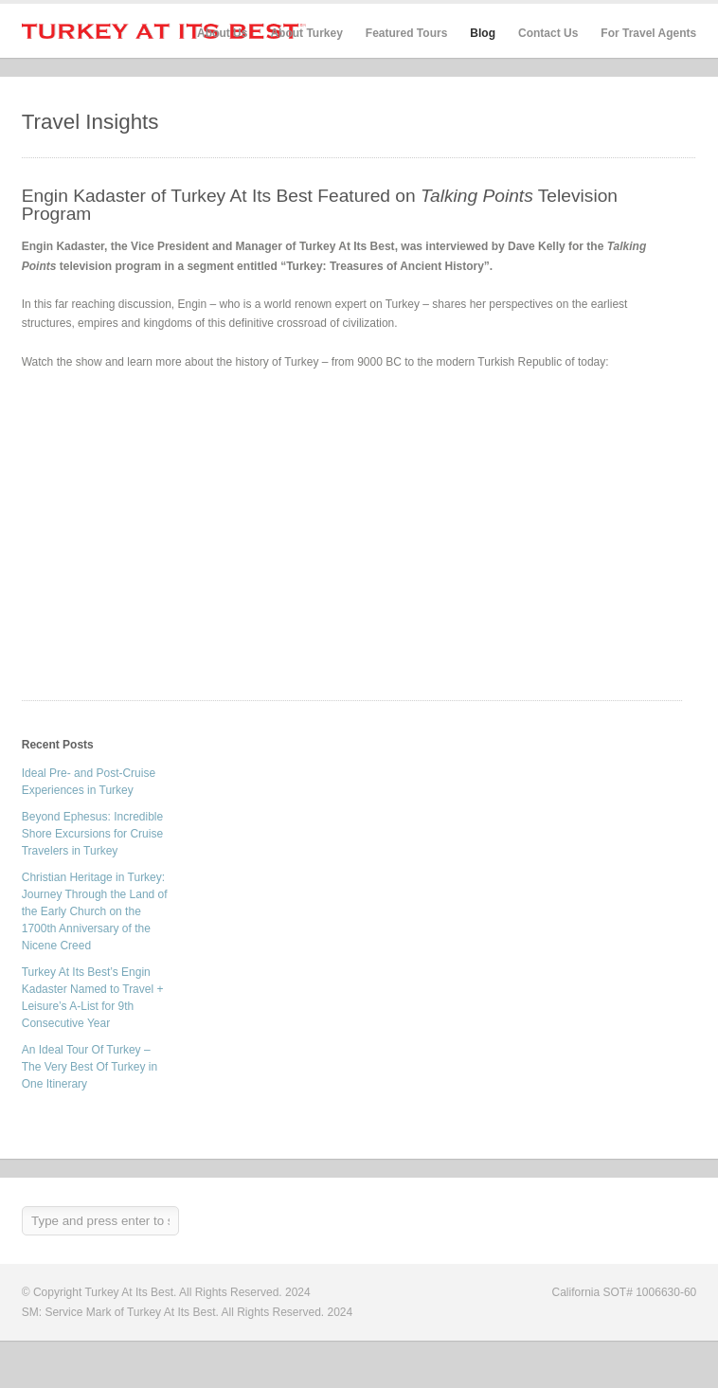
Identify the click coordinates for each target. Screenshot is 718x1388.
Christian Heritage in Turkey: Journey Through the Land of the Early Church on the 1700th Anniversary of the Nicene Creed (95, 911)
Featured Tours (406, 33)
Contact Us (548, 33)
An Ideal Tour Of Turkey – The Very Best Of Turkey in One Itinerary (89, 1067)
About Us (222, 33)
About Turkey (306, 33)
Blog (482, 33)
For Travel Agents (648, 33)
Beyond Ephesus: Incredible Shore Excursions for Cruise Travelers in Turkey (92, 833)
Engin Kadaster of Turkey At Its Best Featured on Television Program (320, 205)
